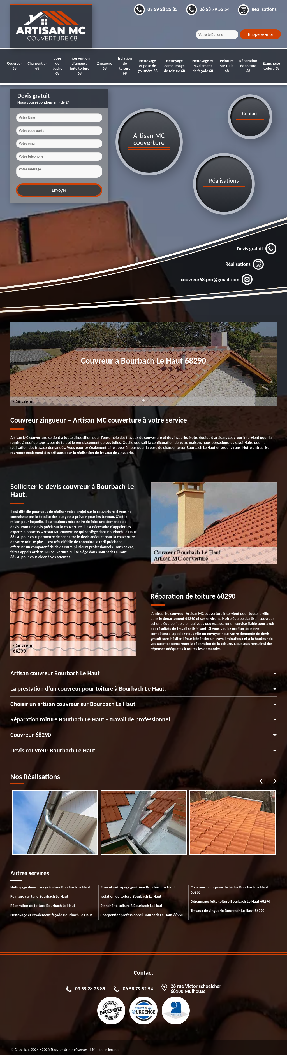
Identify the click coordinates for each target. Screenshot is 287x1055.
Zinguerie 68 (104, 66)
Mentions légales (105, 1045)
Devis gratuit (257, 244)
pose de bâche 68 (57, 66)
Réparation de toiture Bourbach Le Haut (42, 901)
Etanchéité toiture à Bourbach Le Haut (131, 901)
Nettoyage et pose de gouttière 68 (147, 65)
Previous (261, 777)
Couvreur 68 (14, 66)
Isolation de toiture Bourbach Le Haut (130, 892)
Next (275, 777)
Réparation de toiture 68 (248, 65)
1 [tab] (143, 399)
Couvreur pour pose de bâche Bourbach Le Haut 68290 (229, 885)
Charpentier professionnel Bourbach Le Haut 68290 (141, 910)
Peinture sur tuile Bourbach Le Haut (39, 892)
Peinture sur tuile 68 (226, 65)
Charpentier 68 (37, 66)
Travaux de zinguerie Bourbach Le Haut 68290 (228, 906)
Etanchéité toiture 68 (271, 66)
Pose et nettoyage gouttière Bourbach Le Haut (137, 883)
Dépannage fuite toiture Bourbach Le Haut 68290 (230, 897)
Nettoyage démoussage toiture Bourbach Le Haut (50, 883)
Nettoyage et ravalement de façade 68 (202, 65)
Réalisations (244, 260)
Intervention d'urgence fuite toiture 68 (80, 66)
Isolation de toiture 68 (125, 66)
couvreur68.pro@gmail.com (217, 275)
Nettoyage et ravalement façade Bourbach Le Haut (51, 910)
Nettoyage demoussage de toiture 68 (174, 65)
